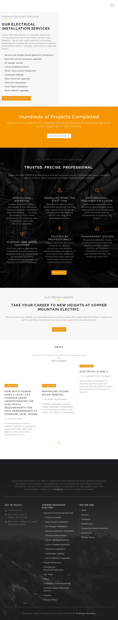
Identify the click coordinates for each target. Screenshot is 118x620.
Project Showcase (52, 563)
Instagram (58, 489)
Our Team (48, 574)
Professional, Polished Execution (97, 199)
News (59, 347)
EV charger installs (14, 63)
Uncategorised (14, 419)
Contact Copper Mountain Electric (56, 589)
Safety (98, 376)
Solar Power (60, 399)
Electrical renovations (15, 83)
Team (83, 510)
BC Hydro (49, 399)
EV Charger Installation (56, 526)
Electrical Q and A (94, 371)
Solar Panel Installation (16, 86)
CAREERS (59, 329)
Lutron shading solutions (17, 67)
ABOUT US (59, 272)
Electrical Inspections (55, 549)
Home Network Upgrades (57, 558)
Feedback (86, 519)
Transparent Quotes (97, 236)
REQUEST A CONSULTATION (16, 98)
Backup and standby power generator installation (29, 55)
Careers (47, 595)
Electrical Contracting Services (58, 513)
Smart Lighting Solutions (57, 540)
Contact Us (86, 533)
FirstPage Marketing (85, 613)
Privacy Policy (50, 600)
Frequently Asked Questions (57, 583)
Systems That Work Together (22, 243)
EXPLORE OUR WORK (59, 136)
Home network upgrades (17, 90)
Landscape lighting (14, 75)
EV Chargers (88, 376)
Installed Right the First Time (59, 199)
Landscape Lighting (54, 553)
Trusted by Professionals (59, 238)
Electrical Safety (53, 517)
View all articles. (59, 361)
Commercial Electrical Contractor (54, 568)
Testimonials (87, 524)
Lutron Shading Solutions (57, 544)
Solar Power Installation (56, 522)
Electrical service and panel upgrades (23, 59)
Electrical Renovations (56, 535)
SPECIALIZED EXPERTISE (22, 199)
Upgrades (106, 376)
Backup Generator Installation (59, 531)
